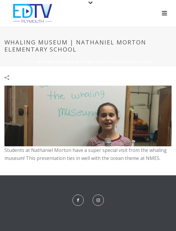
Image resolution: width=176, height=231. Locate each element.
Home (28, 62)
